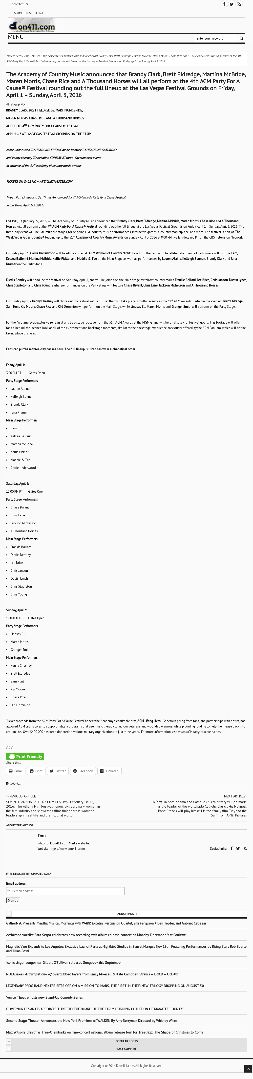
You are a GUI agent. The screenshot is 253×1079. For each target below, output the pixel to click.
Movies (16, 783)
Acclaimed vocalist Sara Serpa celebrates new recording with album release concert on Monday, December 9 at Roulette (96, 934)
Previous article (21, 796)
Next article (235, 796)
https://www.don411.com (67, 849)
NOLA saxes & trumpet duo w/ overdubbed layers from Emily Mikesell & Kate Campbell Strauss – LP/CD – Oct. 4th (92, 974)
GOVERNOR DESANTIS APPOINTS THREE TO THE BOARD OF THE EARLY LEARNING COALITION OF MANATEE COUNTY (94, 1009)
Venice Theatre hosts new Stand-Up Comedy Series (44, 997)
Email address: (16, 883)
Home (25, 56)
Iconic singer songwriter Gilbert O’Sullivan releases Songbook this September (64, 962)
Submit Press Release (28, 13)
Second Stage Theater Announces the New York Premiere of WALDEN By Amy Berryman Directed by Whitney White (91, 1020)
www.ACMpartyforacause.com (199, 732)
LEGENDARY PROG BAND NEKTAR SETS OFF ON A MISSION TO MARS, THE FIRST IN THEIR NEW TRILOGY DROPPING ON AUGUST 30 (105, 985)
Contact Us (20, 4)
